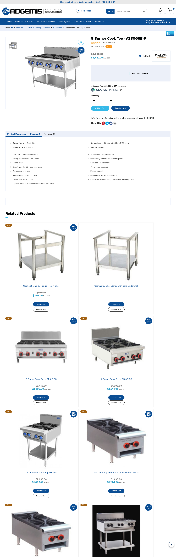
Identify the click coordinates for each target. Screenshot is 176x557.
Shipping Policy (150, 554)
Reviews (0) (73, 134)
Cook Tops (59, 28)
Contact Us (99, 21)
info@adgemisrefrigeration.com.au (27, 454)
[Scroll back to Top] (171, 544)
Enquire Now (120, 108)
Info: (93, 118)
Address (122, 499)
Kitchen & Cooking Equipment (39, 28)
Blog (61, 483)
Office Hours (152, 499)
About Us (19, 21)
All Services (38, 475)
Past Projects (64, 21)
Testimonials (78, 21)
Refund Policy (165, 554)
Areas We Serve (14, 487)
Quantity (95, 96)
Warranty (137, 554)
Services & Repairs (41, 479)
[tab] (22, 134)
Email (149, 518)
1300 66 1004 (108, 2)
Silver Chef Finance (93, 475)
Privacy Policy (125, 554)
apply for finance (140, 73)
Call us (122, 518)
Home (9, 21)
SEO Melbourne (62, 553)
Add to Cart (100, 108)
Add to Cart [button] (23, 281)
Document (50, 134)
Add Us (123, 528)
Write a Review (109, 42)
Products (20, 28)
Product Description (22, 134)
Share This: (96, 123)
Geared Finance (92, 479)
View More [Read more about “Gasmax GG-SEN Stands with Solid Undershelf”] (66, 281)
